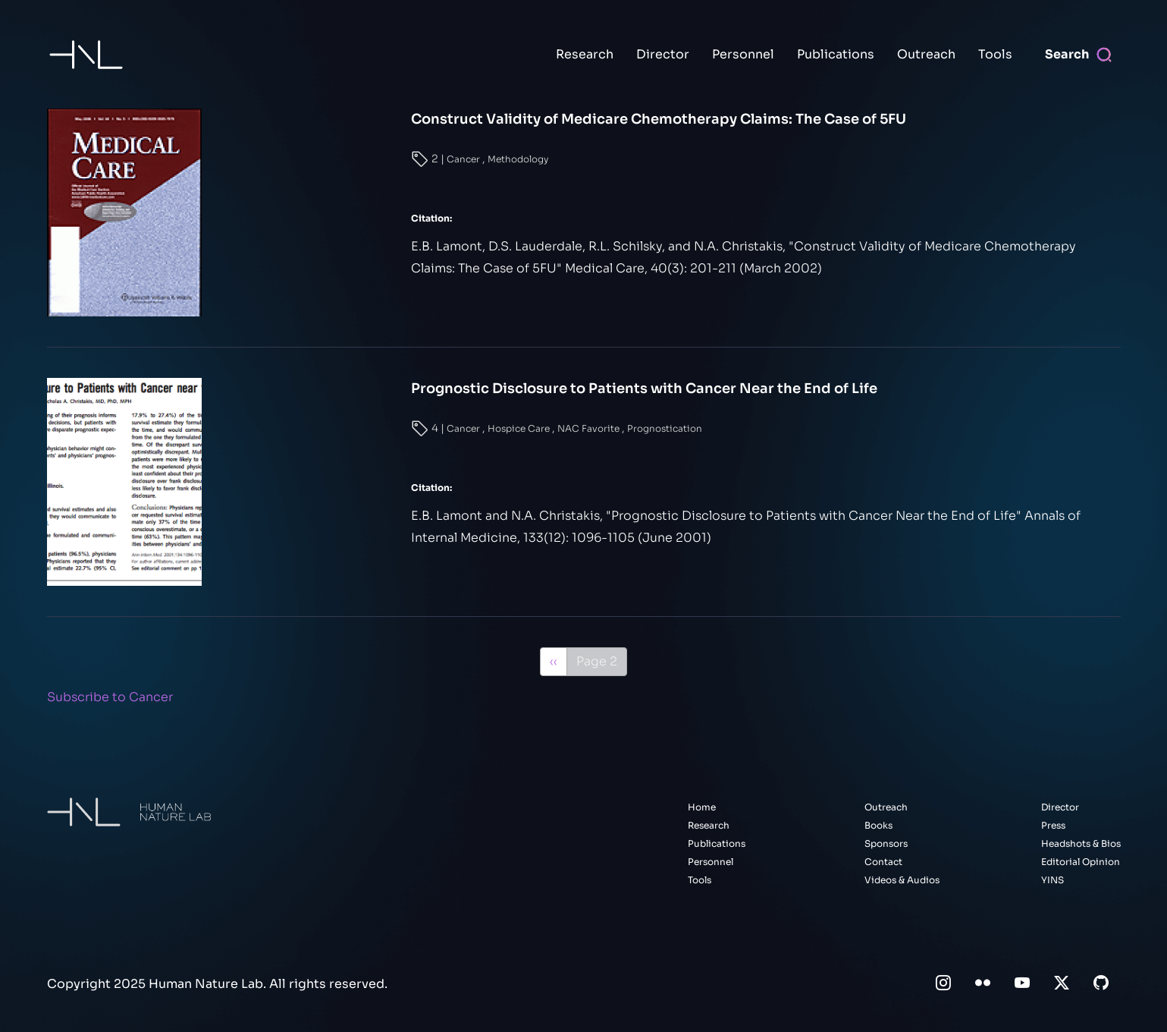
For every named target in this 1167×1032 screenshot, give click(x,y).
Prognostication (664, 428)
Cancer (464, 159)
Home (702, 807)
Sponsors (886, 843)
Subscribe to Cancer (110, 697)
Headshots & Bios (1081, 843)
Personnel (743, 54)
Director (662, 54)
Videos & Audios (902, 880)
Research (584, 54)
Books (878, 825)
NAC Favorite (589, 428)
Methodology (518, 159)
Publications (835, 54)
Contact (883, 861)
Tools (995, 54)
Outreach (926, 54)
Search (1067, 54)
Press (1053, 825)
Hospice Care (520, 428)
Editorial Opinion (1080, 861)
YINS (1052, 880)
